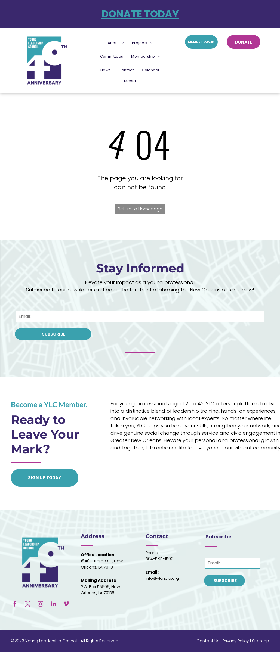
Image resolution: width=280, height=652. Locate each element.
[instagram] (40, 604)
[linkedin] (53, 604)
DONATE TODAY (140, 14)
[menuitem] (116, 43)
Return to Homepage (140, 209)
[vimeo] (66, 604)
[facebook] (15, 604)
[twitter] (28, 604)
